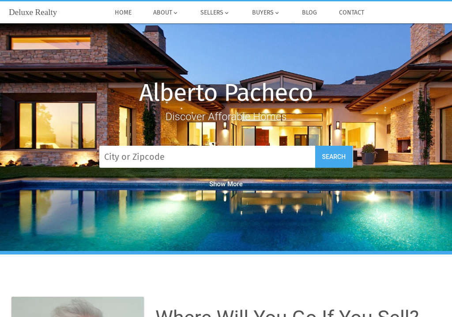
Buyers (266, 12)
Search (334, 157)
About (165, 12)
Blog (309, 12)
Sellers (215, 12)
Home (123, 12)
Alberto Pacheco (226, 92)
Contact (351, 12)
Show (226, 184)
